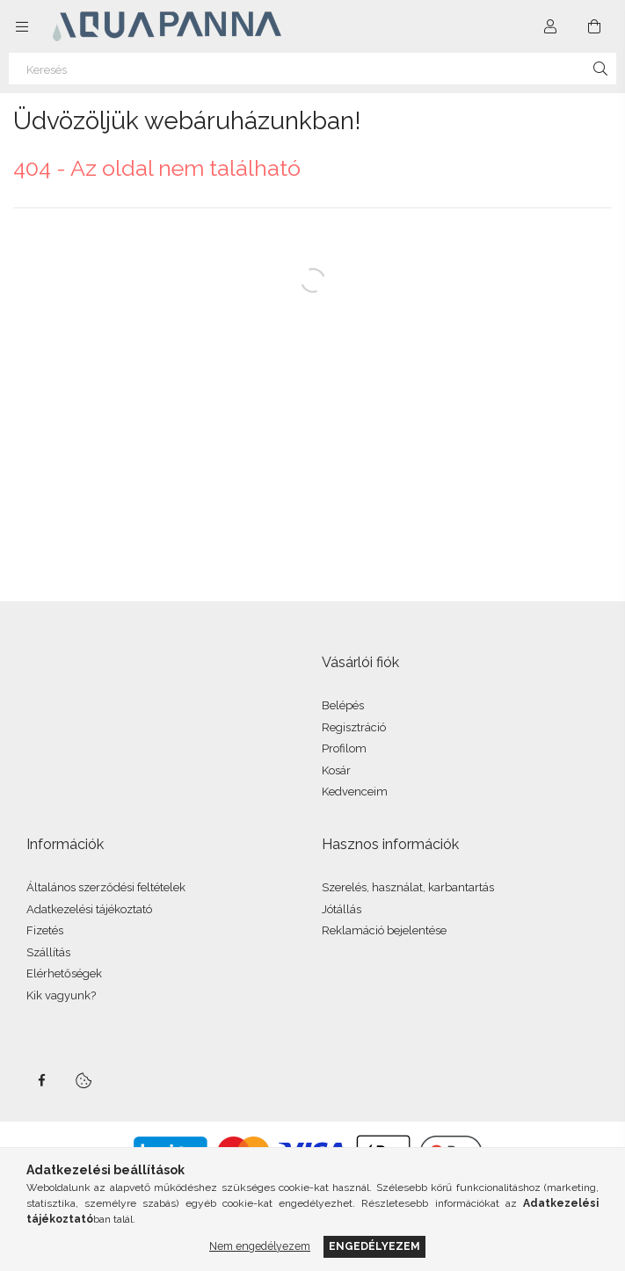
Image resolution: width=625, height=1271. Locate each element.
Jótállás (341, 909)
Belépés (343, 705)
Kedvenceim (355, 791)
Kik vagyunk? (61, 995)
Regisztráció (354, 727)
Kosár (336, 770)
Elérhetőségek (64, 973)
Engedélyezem (374, 1246)
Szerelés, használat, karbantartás (408, 887)
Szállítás (48, 952)
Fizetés (44, 930)
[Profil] (550, 26)
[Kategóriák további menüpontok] (22, 26)
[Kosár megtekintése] (594, 26)
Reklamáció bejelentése (384, 930)
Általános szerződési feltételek (105, 887)
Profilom (344, 748)
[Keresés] (312, 68)
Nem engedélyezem (259, 1246)
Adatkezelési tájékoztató (89, 909)
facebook (41, 1080)
